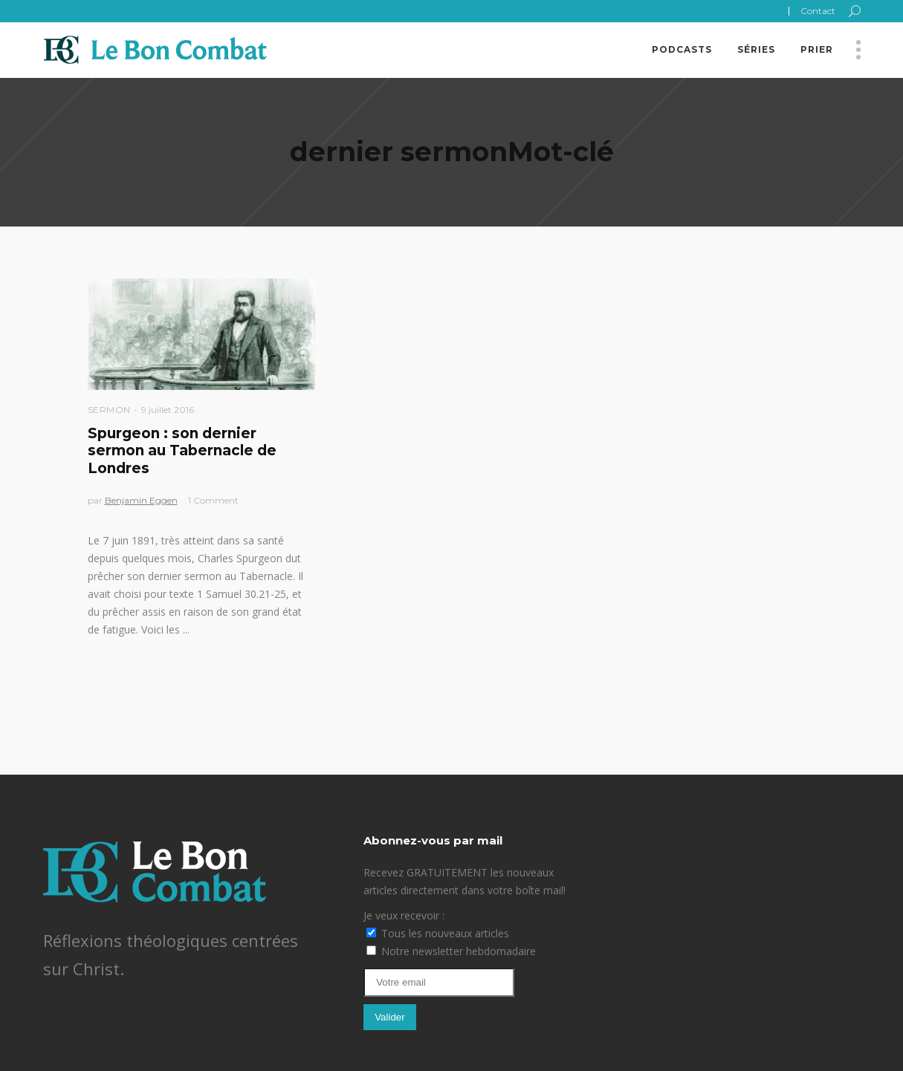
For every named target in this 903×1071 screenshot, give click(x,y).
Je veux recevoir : (403, 915)
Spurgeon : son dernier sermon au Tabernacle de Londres (182, 451)
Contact (817, 10)
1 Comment (213, 500)
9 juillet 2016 (167, 409)
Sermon (109, 409)
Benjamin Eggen (141, 500)
